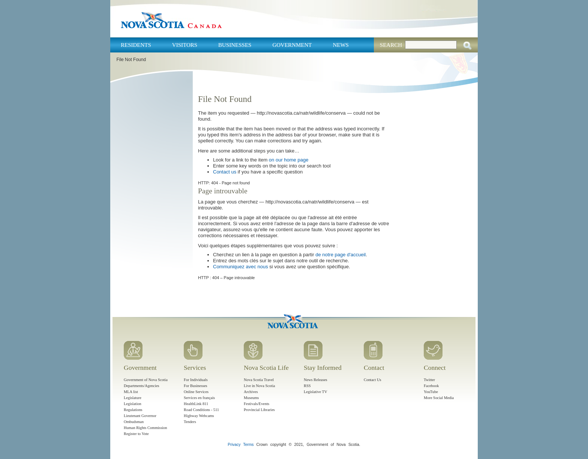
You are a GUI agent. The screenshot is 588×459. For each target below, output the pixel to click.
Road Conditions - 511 (201, 410)
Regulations (133, 410)
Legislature (132, 398)
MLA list (131, 392)
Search (391, 45)
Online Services (196, 392)
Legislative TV (315, 392)
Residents (136, 45)
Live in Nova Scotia (259, 386)
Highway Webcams (199, 416)
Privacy (234, 445)
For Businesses (195, 386)
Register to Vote (136, 434)
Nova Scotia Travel (259, 380)
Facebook (431, 386)
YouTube (431, 392)
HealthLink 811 (196, 404)
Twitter (429, 380)
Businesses (234, 45)
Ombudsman (134, 422)
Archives (251, 392)
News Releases (315, 380)
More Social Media (439, 398)
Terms (248, 445)
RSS (307, 386)
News (341, 45)
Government (292, 45)
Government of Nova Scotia (146, 380)
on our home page (289, 160)
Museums (251, 398)
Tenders (190, 422)
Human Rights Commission (145, 428)
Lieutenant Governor (140, 416)
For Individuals (196, 380)
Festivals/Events (256, 404)
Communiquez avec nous (240, 266)
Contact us (224, 172)
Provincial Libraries (259, 410)
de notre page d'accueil (340, 254)
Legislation (132, 404)
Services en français (199, 398)
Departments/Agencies (141, 386)
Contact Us (372, 380)
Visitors (184, 45)
